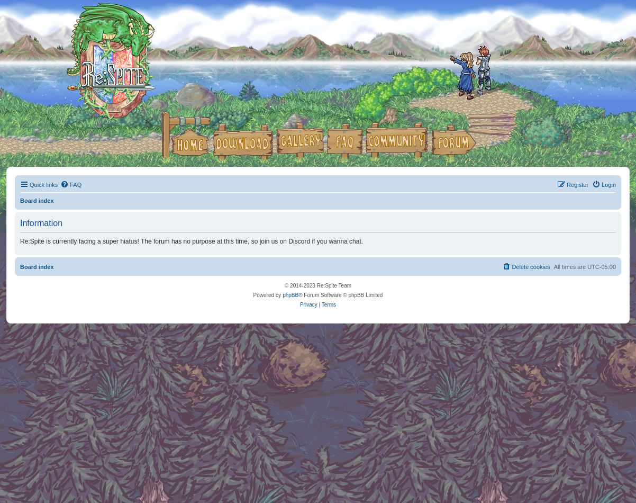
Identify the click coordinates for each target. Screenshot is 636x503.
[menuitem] (70, 184)
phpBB (290, 295)
